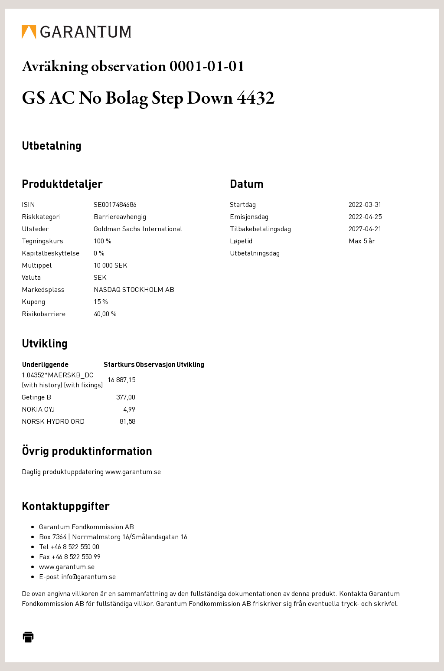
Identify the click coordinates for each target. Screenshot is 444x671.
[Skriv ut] (28, 637)
